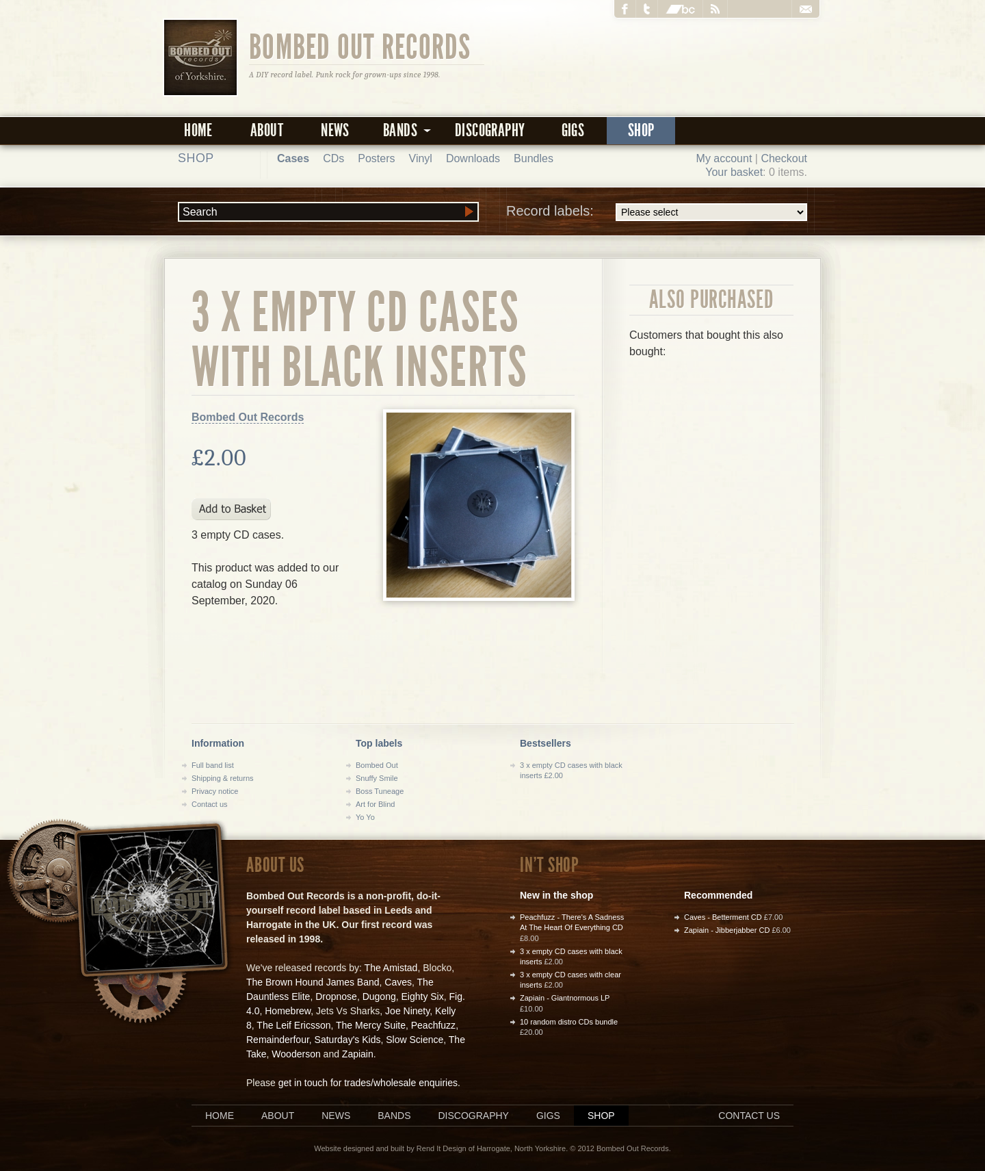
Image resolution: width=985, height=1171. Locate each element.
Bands (394, 1115)
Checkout (784, 158)
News (335, 130)
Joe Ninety (407, 1010)
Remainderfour (277, 1039)
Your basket (734, 172)
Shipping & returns (223, 778)
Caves (398, 982)
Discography (490, 130)
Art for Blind (375, 804)
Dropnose (336, 996)
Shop (641, 130)
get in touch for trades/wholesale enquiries (368, 1082)
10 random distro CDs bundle (569, 1022)
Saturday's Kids (348, 1039)
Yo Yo (365, 817)
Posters (376, 158)
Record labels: (656, 212)
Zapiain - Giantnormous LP (564, 998)
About (266, 130)
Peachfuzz (433, 1025)
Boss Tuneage (380, 791)
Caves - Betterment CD (723, 917)
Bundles (533, 158)
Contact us (210, 804)
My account (724, 158)
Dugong (379, 996)
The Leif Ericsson (293, 1025)
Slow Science (414, 1039)
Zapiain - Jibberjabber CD (727, 930)
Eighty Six (422, 996)
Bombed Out (377, 765)
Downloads (473, 158)
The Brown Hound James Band (313, 982)
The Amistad (391, 967)
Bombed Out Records (360, 46)
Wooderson (296, 1053)
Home (198, 130)
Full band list (213, 765)
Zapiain (357, 1053)
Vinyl (420, 158)
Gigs (573, 130)
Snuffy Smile (377, 778)
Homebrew (288, 1010)
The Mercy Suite (371, 1025)
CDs (333, 158)
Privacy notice (215, 791)
